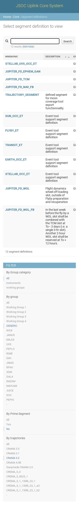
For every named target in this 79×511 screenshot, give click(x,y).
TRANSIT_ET (14, 145)
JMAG (10, 362)
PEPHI (10, 399)
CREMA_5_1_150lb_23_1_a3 (23, 485)
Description (53, 56)
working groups (15, 287)
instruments (13, 282)
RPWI (9, 367)
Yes (8, 424)
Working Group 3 (16, 316)
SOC (9, 395)
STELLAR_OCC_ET (17, 174)
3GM (9, 372)
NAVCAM (11, 385)
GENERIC (11, 325)
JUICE (9, 390)
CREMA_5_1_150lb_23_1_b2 (23, 490)
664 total (28, 46)
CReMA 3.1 (12, 453)
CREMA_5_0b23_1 (17, 476)
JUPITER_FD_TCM (17, 79)
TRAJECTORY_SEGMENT (22, 94)
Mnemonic (11, 56)
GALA (9, 376)
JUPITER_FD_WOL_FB (19, 209)
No (8, 429)
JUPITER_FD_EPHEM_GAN (22, 71)
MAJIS (10, 339)
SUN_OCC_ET (14, 116)
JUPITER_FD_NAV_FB (19, 87)
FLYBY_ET (12, 130)
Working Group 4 (16, 321)
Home (7, 16)
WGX (9, 330)
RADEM (10, 381)
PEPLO (10, 348)
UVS (8, 344)
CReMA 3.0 (12, 448)
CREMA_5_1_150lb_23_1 (20, 481)
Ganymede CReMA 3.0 (19, 467)
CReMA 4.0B (13, 462)
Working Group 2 (16, 311)
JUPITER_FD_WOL (17, 188)
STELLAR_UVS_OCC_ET (21, 63)
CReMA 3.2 (12, 458)
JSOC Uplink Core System (39, 5)
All (7, 278)
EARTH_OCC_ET (16, 159)
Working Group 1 (16, 307)
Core (16, 16)
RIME (9, 353)
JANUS (10, 335)
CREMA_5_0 (13, 471)
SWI (8, 358)
